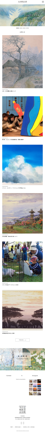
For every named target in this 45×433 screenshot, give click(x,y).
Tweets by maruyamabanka (20, 379)
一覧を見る (22, 339)
